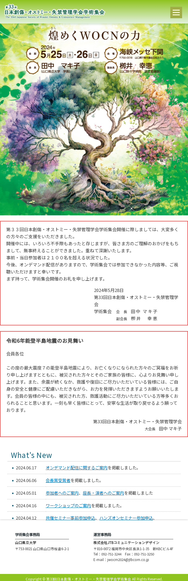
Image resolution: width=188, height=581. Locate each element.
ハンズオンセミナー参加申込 (126, 518)
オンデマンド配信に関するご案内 (77, 467)
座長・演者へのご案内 (103, 493)
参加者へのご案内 (62, 493)
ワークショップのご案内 (68, 505)
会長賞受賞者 (58, 480)
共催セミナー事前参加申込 (70, 518)
